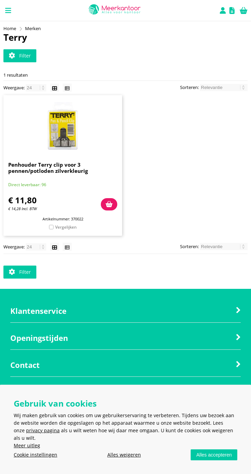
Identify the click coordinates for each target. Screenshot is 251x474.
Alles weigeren (124, 454)
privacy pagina (43, 430)
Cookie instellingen (35, 454)
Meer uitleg (27, 445)
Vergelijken (65, 227)
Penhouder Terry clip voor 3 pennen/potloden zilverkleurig (48, 167)
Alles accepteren (214, 455)
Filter (20, 55)
